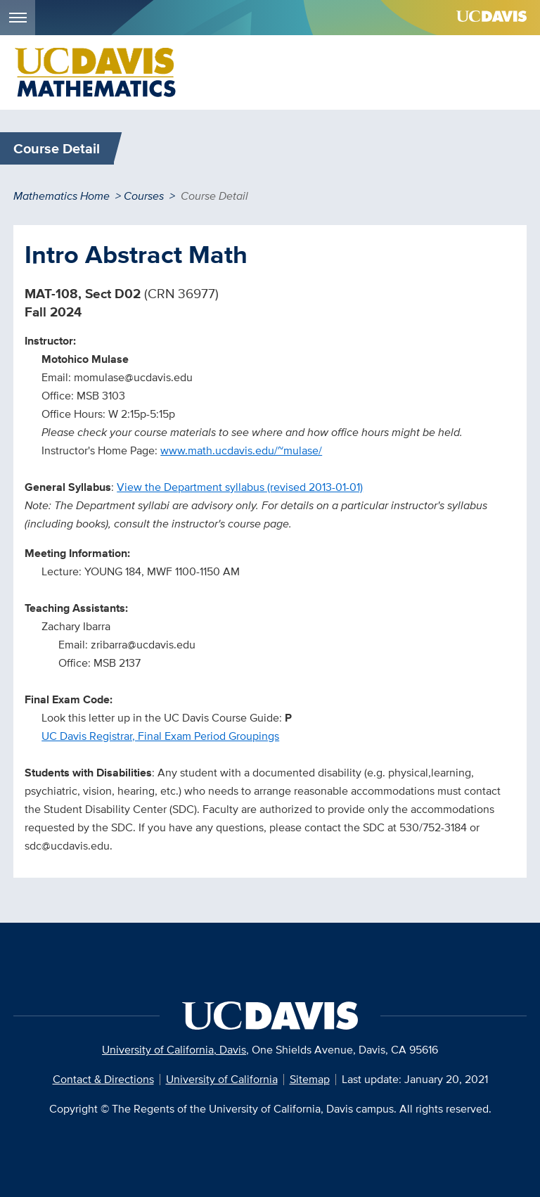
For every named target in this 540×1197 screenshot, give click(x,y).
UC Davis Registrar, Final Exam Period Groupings (160, 736)
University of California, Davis (174, 1050)
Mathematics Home (61, 196)
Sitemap (310, 1079)
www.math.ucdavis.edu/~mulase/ (241, 450)
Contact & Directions (103, 1079)
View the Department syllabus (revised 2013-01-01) (240, 487)
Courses (144, 196)
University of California (222, 1079)
